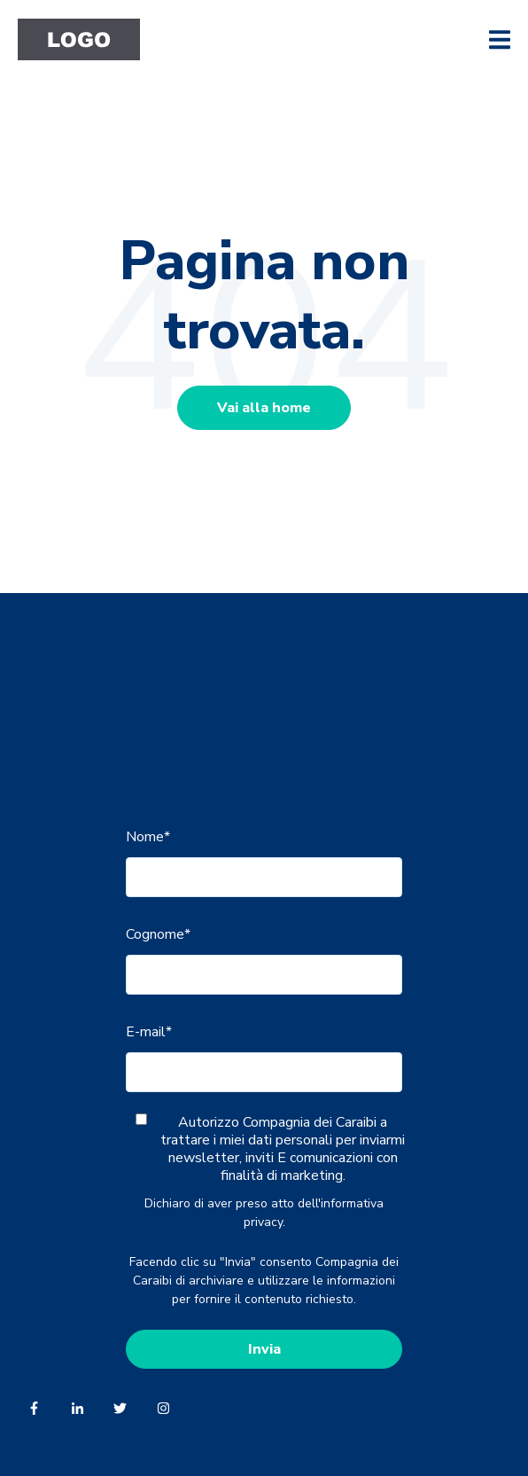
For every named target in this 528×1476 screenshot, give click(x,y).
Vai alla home (264, 408)
